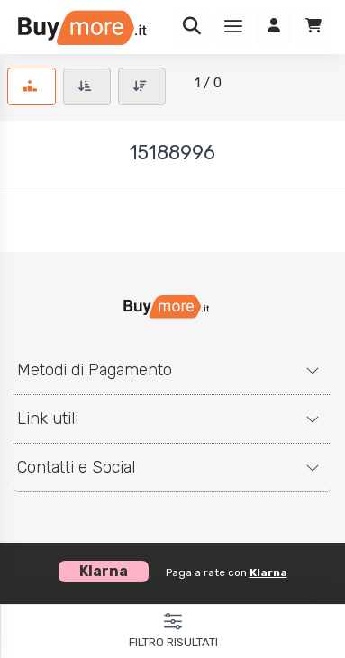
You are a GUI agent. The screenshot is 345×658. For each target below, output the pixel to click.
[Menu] (233, 27)
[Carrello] (313, 27)
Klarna (268, 572)
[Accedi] (274, 27)
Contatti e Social (76, 467)
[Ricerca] (192, 27)
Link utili (47, 418)
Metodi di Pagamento (94, 370)
